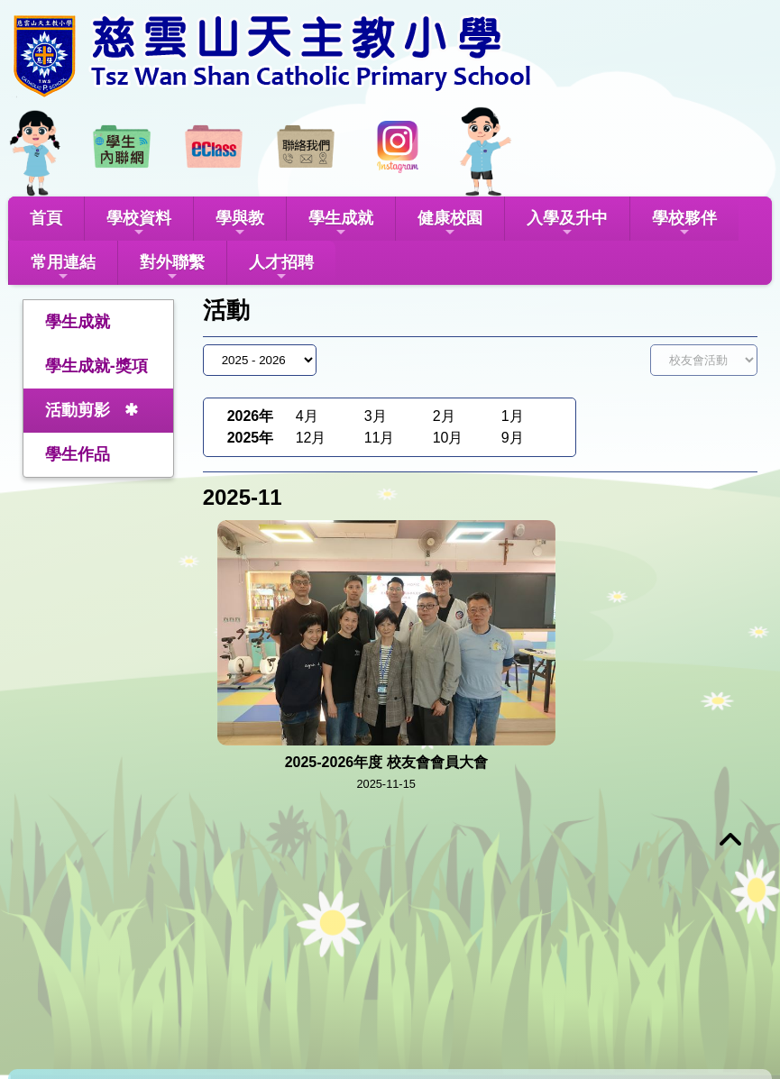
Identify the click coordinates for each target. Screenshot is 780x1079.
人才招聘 (281, 268)
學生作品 (77, 454)
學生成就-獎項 (96, 366)
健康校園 (450, 224)
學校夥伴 (684, 224)
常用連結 (63, 268)
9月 (512, 437)
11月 (379, 437)
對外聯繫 (172, 268)
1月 (512, 416)
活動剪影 (77, 410)
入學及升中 (567, 224)
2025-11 (242, 497)
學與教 (240, 224)
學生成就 (340, 224)
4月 (307, 416)
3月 (375, 416)
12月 (311, 437)
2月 (444, 416)
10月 (448, 437)
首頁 (46, 218)
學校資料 (138, 224)
